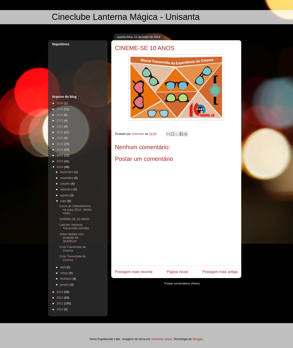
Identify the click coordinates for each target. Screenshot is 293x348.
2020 (60, 138)
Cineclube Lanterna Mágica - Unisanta (126, 17)
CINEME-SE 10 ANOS (74, 219)
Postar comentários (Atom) (182, 283)
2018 (60, 149)
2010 (60, 309)
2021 (60, 132)
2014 (60, 167)
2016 (60, 155)
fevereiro (66, 278)
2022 (60, 126)
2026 (60, 103)
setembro (66, 189)
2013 (60, 292)
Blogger (198, 339)
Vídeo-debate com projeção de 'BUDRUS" (71, 237)
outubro (65, 183)
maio (64, 201)
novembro (67, 178)
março (64, 273)
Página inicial (177, 272)
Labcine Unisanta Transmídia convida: (74, 226)
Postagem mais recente (133, 272)
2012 (60, 297)
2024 (60, 115)
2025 (60, 109)
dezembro (67, 172)
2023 (60, 120)
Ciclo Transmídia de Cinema (72, 248)
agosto (65, 195)
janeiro (65, 284)
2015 (60, 161)
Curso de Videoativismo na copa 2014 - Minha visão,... (75, 209)
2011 (60, 303)
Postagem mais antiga (220, 272)
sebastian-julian (161, 339)
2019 (60, 144)
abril (63, 267)
